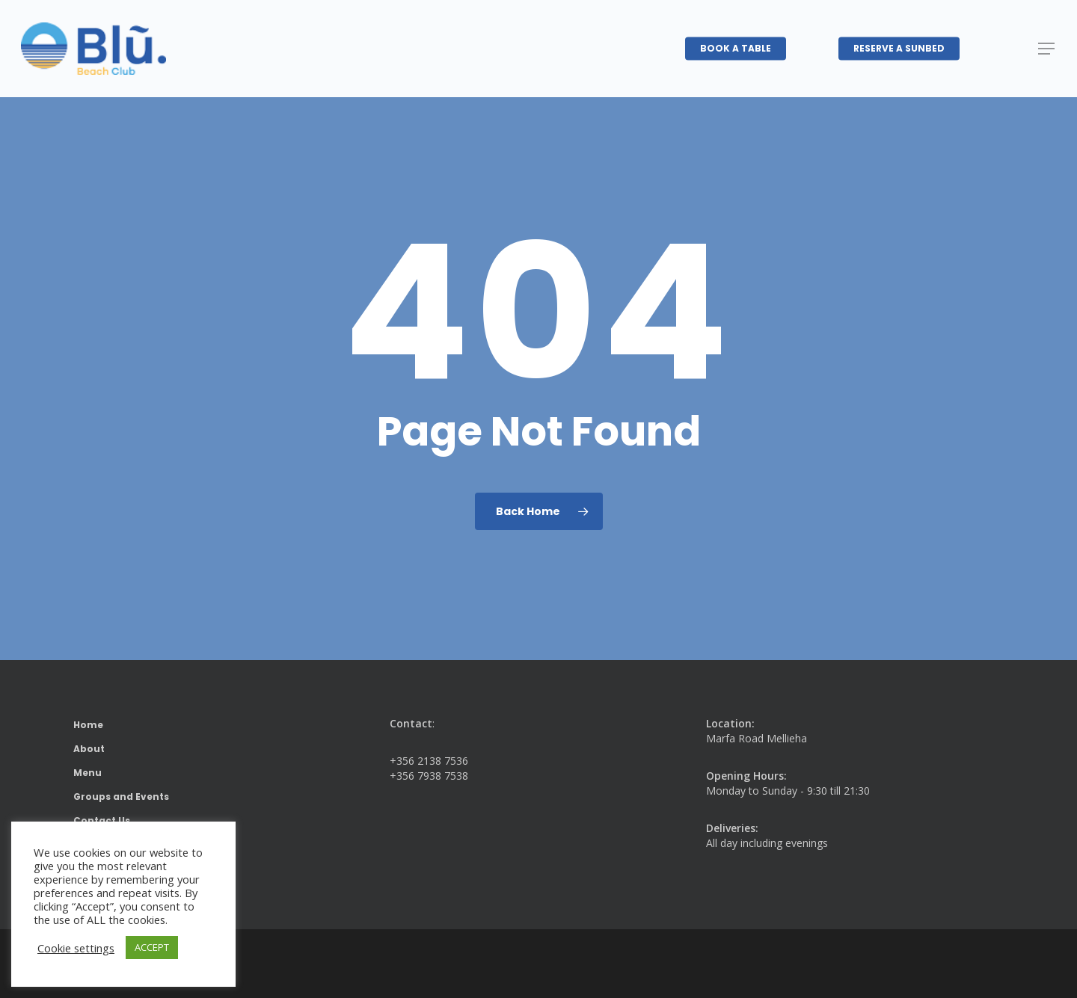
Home (88, 724)
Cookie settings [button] (75, 948)
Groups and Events (121, 796)
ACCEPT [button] (152, 947)
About (89, 748)
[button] (1047, 49)
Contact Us (101, 820)
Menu (87, 772)
